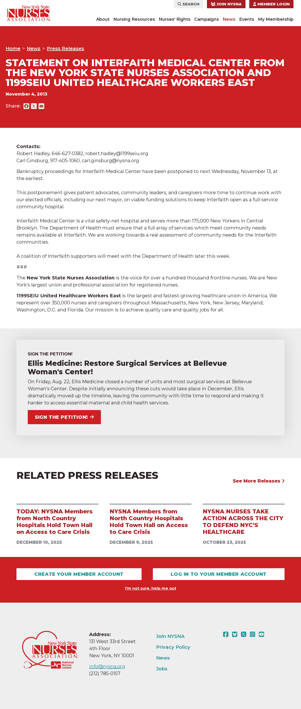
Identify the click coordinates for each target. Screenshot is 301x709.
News (229, 19)
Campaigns (206, 19)
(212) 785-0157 (104, 673)
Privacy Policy (173, 647)
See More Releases (259, 481)
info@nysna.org (107, 666)
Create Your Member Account (79, 574)
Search (188, 4)
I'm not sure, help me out (150, 588)
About (103, 19)
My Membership (275, 19)
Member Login (271, 4)
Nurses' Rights (174, 19)
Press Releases (65, 48)
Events (246, 19)
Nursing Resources (134, 19)
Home (13, 48)
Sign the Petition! (64, 417)
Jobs (161, 669)
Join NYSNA (226, 4)
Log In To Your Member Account (218, 574)
